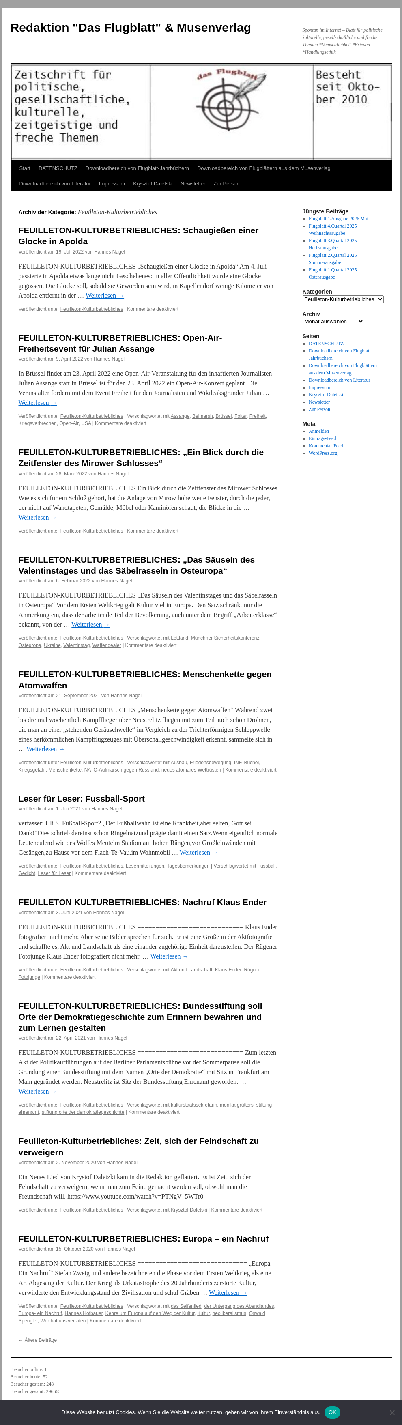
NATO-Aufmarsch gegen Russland (121, 770)
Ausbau (179, 762)
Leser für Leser (54, 873)
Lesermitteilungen (145, 866)
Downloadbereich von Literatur (55, 184)
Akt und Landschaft (192, 970)
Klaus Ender (228, 970)
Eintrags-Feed (322, 438)
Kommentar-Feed (326, 446)
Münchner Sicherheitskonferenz (225, 638)
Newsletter (193, 184)
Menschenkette (65, 770)
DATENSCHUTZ (58, 168)
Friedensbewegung (210, 762)
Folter (240, 416)
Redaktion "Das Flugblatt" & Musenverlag (131, 27)
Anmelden (319, 431)
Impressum (112, 184)
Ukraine (52, 645)
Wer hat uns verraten (63, 1321)
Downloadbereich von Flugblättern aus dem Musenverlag (264, 168)
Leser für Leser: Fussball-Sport (82, 798)
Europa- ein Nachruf (40, 1313)
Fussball (267, 866)
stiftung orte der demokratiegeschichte (83, 1112)
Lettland (179, 638)
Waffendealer (106, 645)
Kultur (203, 1313)
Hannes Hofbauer (84, 1313)
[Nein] (392, 1412)
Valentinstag (76, 645)
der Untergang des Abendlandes (239, 1306)
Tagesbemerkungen (188, 866)
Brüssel (223, 416)
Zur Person (226, 184)
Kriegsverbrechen (38, 423)
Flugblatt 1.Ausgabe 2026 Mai (338, 218)
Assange (180, 416)
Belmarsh (202, 416)
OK (332, 1412)
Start (24, 168)
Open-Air (68, 423)
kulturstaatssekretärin (194, 1105)
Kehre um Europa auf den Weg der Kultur (150, 1313)
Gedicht (27, 873)
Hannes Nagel (109, 252)
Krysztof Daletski (152, 184)
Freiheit (257, 416)
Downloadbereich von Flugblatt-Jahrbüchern (137, 168)
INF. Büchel (246, 762)
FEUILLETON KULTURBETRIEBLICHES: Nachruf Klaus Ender (143, 902)
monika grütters (237, 1105)
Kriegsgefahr (32, 770)
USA (86, 423)
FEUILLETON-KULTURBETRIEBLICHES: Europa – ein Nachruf (144, 1238)
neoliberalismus (229, 1313)
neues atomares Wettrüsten (191, 770)
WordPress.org (323, 453)
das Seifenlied (186, 1306)
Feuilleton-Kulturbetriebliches (91, 309)
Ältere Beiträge (38, 1340)
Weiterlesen (105, 295)
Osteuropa (30, 645)
